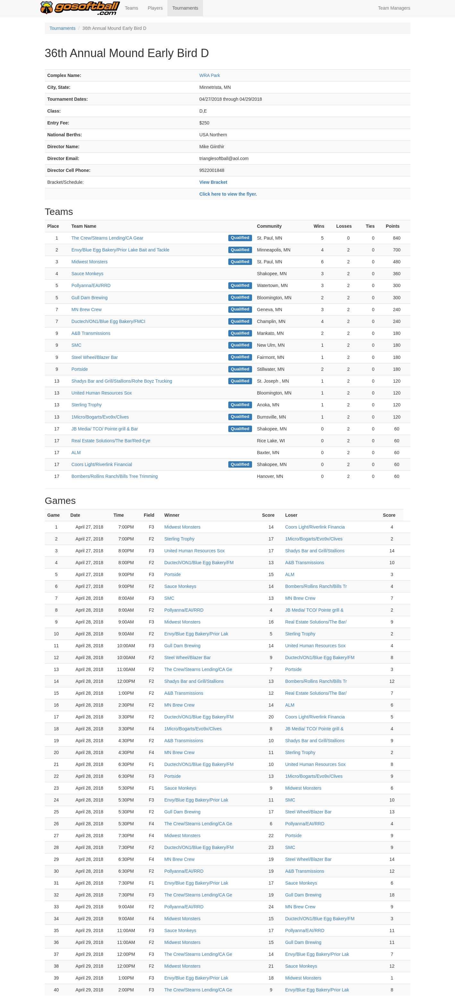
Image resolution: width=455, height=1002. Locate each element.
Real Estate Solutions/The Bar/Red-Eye (111, 440)
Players (155, 8)
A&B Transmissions (91, 333)
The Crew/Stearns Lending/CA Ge (198, 669)
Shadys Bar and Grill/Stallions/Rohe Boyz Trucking (122, 381)
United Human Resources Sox (102, 392)
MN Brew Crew (87, 309)
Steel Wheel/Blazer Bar (95, 357)
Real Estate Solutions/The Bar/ (315, 621)
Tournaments (185, 8)
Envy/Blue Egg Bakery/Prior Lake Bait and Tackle (121, 249)
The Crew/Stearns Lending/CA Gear (107, 238)
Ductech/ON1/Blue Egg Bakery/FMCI (108, 321)
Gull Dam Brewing (90, 297)
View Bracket (213, 182)
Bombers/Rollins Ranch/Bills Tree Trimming (115, 476)
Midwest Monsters (90, 261)
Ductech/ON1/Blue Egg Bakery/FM (198, 562)
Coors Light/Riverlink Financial (102, 464)
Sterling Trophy (87, 404)
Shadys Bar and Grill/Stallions (314, 550)
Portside (80, 369)
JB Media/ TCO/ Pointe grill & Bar (105, 428)
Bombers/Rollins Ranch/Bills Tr (316, 586)
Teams (131, 8)
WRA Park (209, 75)
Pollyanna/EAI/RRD (91, 285)
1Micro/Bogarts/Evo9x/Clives (100, 417)
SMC (76, 345)
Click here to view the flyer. (228, 194)
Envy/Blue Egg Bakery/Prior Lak (196, 633)
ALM (76, 452)
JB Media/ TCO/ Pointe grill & (314, 610)
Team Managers (394, 8)
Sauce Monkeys (88, 273)
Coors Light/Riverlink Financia (315, 527)
